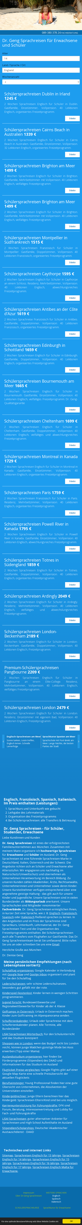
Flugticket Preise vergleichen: (21, 1070)
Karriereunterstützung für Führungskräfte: (30, 1105)
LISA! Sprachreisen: (14, 1118)
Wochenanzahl (10, 76)
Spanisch (8, 917)
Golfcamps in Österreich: (18, 1011)
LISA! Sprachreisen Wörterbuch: (22, 1034)
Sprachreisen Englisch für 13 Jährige (38, 1155)
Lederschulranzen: (14, 983)
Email (55, 944)
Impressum (28, 1192)
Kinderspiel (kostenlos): (17, 993)
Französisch (69, 913)
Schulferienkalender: (15, 1021)
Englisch (54, 913)
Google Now (15, 974)
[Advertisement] (41, 774)
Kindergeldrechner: (14, 1096)
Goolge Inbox (38, 974)
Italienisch (27, 917)
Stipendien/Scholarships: (18, 1128)
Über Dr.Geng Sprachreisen (29, 1195)
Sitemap (7, 1155)
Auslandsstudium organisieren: (22, 1056)
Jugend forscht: (12, 1002)
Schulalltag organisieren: (18, 970)
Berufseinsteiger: (13, 1083)
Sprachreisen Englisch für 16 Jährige (36, 1163)
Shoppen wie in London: (17, 1043)
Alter (5, 53)
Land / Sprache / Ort (13, 65)
